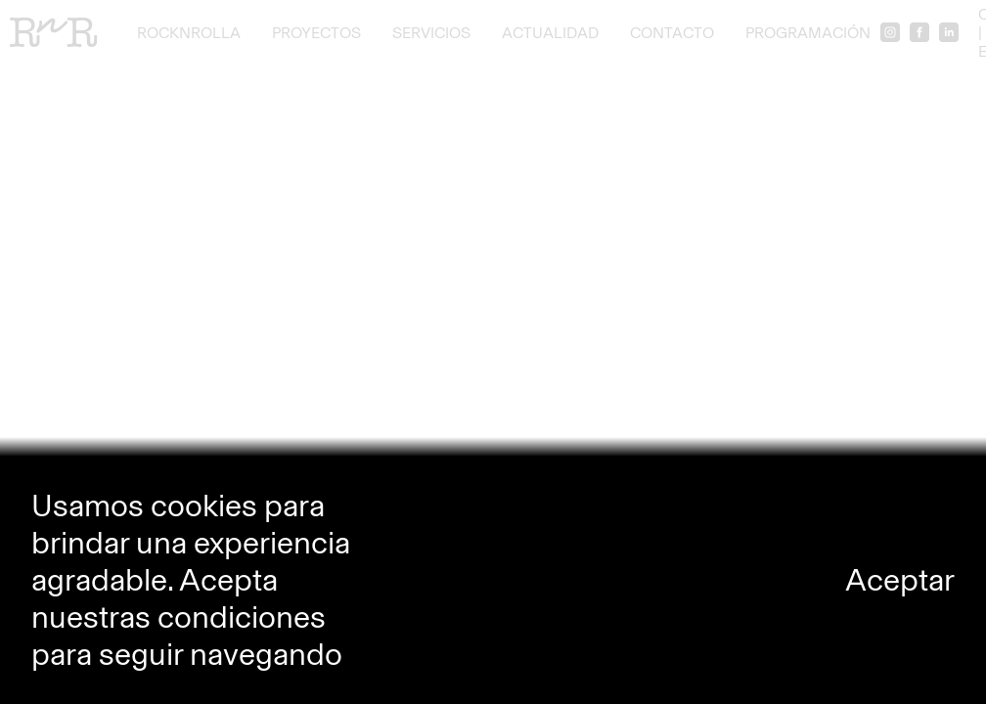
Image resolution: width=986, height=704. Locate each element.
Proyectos (316, 32)
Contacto (672, 32)
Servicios (431, 32)
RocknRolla (189, 32)
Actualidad (550, 32)
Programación (808, 32)
